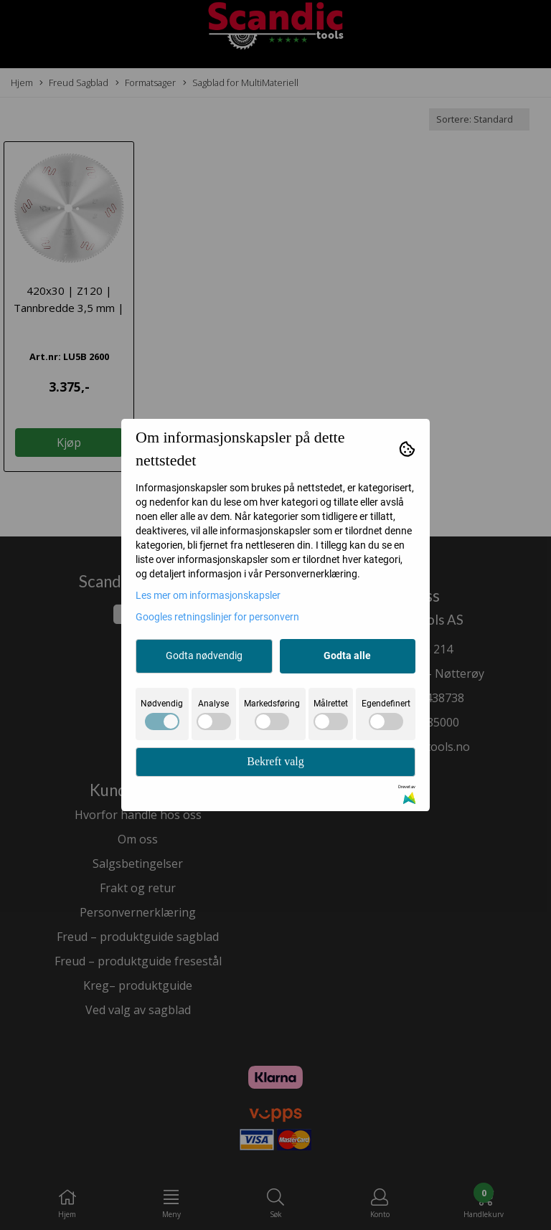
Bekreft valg (275, 761)
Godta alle (347, 655)
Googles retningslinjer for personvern (217, 617)
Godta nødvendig (204, 655)
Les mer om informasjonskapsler (208, 595)
